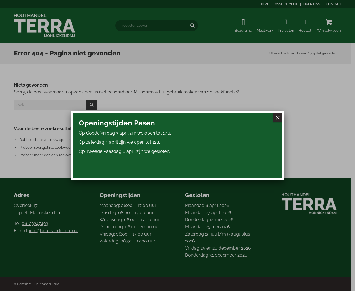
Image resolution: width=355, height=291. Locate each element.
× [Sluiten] (277, 117)
